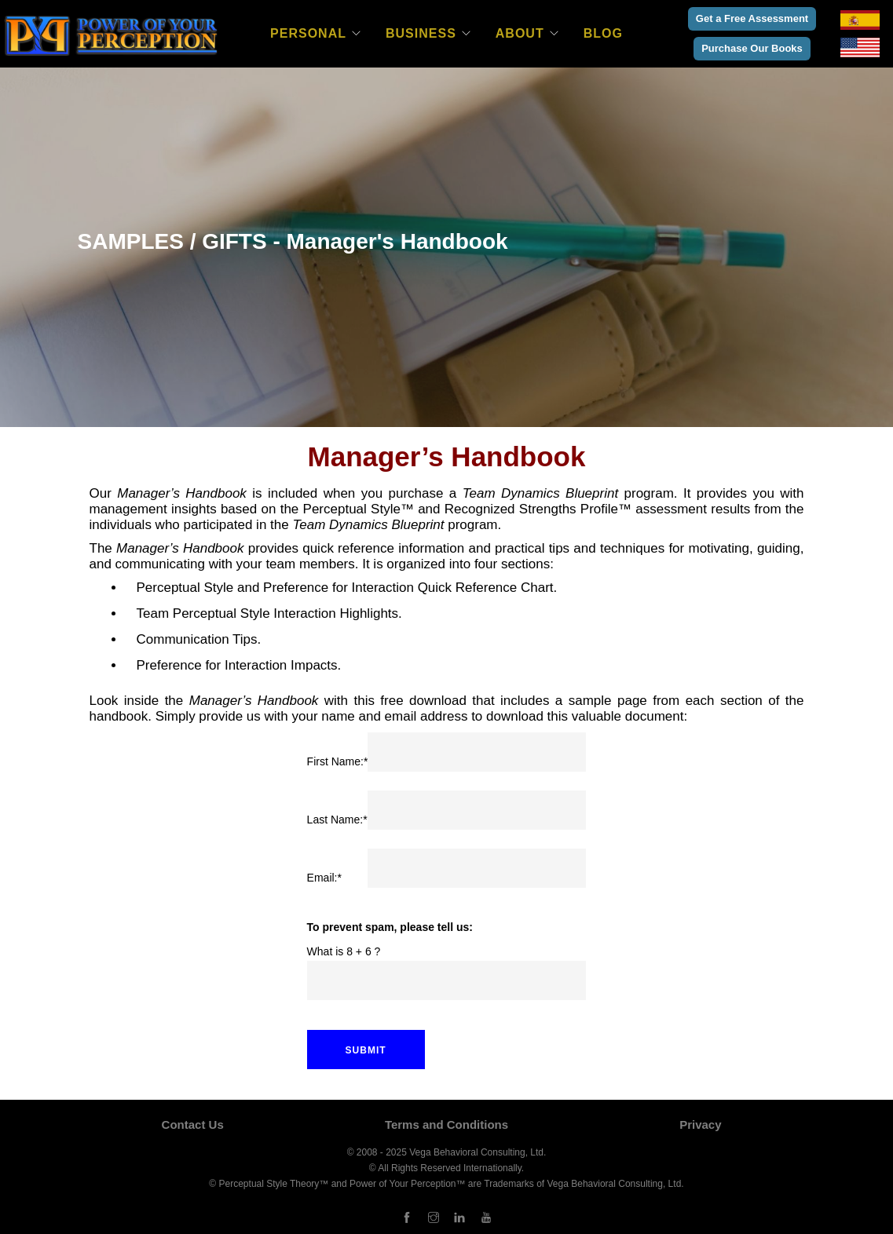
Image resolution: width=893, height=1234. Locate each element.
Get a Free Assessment (752, 18)
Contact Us (193, 1124)
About (520, 33)
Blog (603, 33)
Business (421, 33)
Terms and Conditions (446, 1124)
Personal (308, 33)
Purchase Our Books (752, 48)
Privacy (700, 1124)
